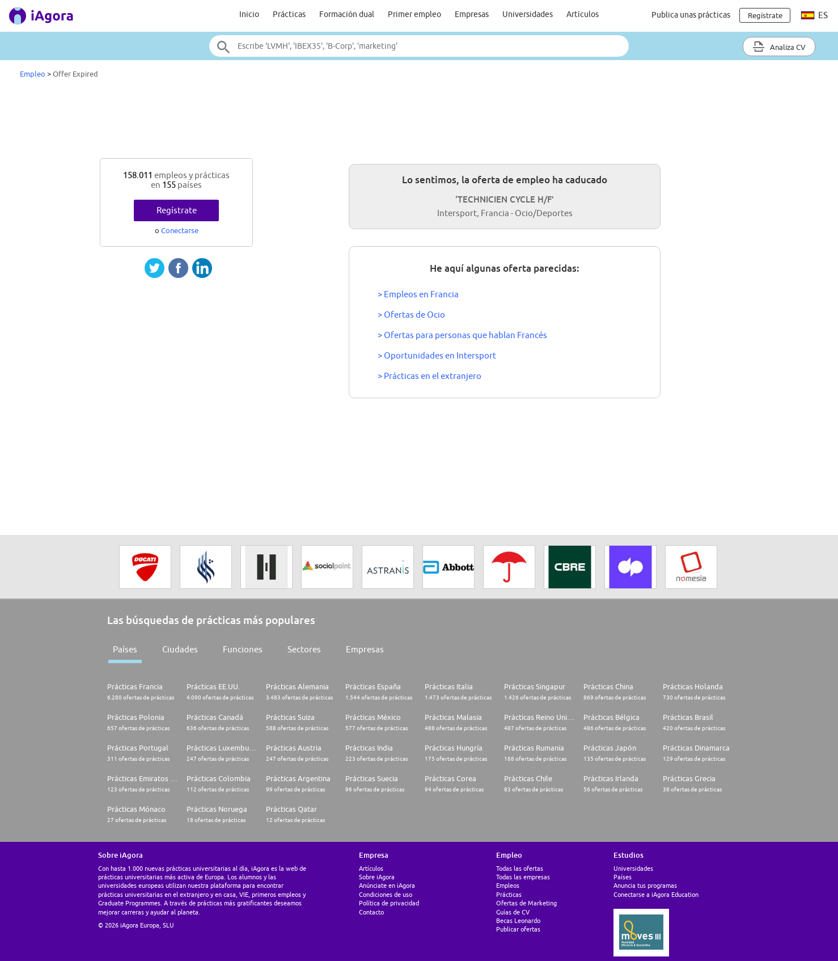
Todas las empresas (523, 876)
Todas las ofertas (519, 868)
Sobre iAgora (377, 876)
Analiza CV (779, 46)
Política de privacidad (389, 903)
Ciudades (180, 649)
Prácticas (289, 14)
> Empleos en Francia (418, 294)
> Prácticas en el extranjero (429, 376)
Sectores (304, 649)
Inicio (249, 14)
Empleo (32, 73)
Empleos (507, 885)
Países (125, 649)
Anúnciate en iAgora (387, 885)
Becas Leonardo (518, 920)
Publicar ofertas (518, 929)
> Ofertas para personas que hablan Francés (462, 335)
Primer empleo (414, 14)
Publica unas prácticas (690, 14)
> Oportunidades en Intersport (437, 355)
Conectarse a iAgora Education (656, 894)
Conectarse (179, 230)
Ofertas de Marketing (526, 903)
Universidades (527, 14)
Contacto (371, 912)
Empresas (472, 14)
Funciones (243, 649)
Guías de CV (513, 912)
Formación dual (346, 14)
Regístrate (176, 210)
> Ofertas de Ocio (411, 314)
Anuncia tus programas (645, 885)
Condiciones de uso (385, 894)
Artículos (582, 14)
